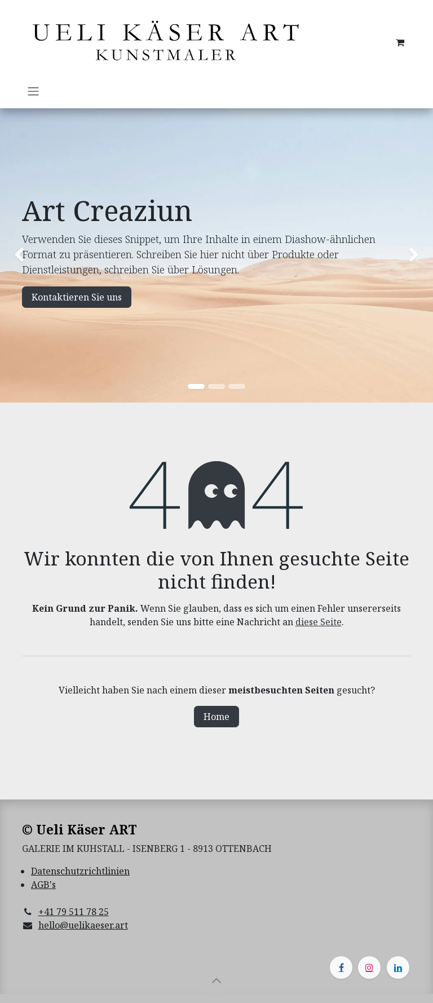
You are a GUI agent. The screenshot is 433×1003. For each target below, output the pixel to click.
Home (216, 716)
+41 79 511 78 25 (73, 911)
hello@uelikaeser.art (83, 925)
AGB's (43, 884)
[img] (17, 255)
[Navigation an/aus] (33, 91)
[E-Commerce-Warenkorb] (399, 42)
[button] (216, 980)
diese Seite (318, 622)
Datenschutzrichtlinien (80, 871)
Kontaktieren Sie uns (77, 297)
